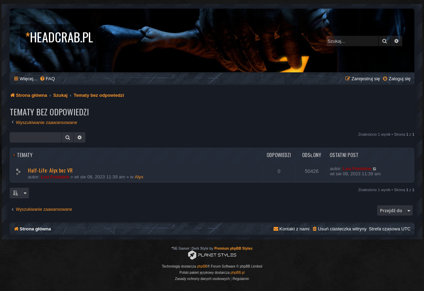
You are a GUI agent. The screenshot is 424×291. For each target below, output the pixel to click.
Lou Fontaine (55, 176)
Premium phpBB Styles (233, 248)
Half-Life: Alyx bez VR (50, 170)
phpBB (202, 266)
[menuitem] (47, 79)
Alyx (139, 176)
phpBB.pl (237, 272)
